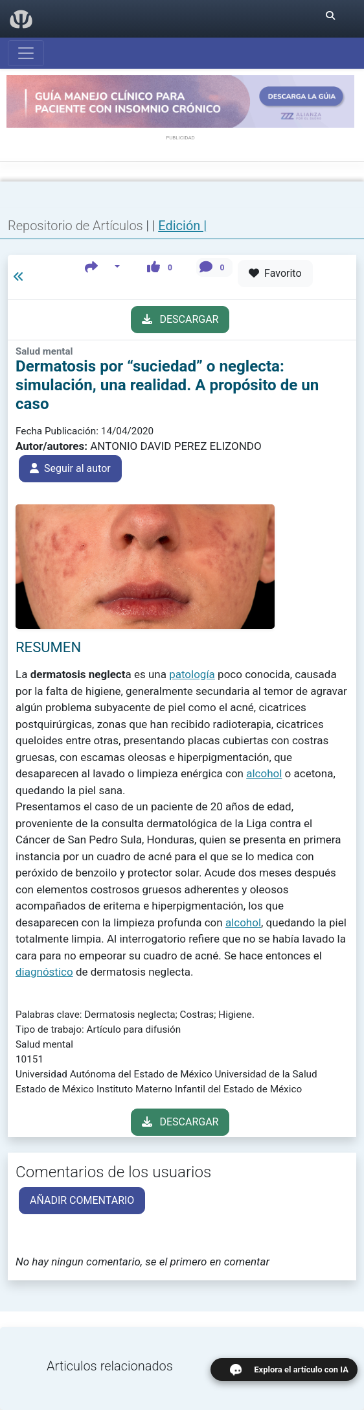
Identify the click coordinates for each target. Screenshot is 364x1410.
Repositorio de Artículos (75, 225)
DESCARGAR (180, 319)
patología (192, 674)
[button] (102, 267)
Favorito (275, 273)
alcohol (264, 773)
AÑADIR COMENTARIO (82, 1200)
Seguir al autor (70, 468)
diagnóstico (44, 971)
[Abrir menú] (26, 53)
